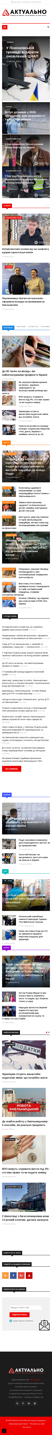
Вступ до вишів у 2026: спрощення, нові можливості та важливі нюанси (25, 116)
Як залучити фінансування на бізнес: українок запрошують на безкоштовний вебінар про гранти (24, 387)
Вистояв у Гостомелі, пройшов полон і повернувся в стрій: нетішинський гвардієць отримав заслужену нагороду (25, 589)
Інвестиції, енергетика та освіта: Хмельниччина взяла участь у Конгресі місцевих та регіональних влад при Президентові (26, 683)
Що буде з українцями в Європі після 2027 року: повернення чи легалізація (25, 899)
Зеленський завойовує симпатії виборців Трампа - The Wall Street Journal (33, 919)
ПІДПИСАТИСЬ (19, 1314)
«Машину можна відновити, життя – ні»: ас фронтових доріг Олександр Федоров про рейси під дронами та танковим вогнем (26, 547)
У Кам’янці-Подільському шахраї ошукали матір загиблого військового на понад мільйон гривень (26, 179)
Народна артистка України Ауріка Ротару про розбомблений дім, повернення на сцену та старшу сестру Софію (24, 1013)
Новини (10, 42)
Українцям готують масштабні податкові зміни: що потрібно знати (34, 414)
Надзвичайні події (13, 139)
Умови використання (18, 1424)
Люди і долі (11, 454)
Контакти (27, 1427)
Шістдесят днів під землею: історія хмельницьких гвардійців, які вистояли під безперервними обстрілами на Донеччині (25, 522)
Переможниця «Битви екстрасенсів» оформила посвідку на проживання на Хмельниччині (23, 301)
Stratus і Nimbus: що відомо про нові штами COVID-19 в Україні (34, 601)
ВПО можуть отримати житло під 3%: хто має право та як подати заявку (34, 399)
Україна (9, 107)
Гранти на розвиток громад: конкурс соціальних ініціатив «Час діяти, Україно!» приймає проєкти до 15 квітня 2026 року (26, 431)
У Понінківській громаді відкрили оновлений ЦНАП (22, 52)
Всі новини (12, 769)
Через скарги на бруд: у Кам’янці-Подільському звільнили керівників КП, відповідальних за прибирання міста (25, 730)
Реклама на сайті (37, 1424)
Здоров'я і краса (8, 502)
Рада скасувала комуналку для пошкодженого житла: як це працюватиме (34, 843)
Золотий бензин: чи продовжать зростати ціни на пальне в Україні (33, 857)
